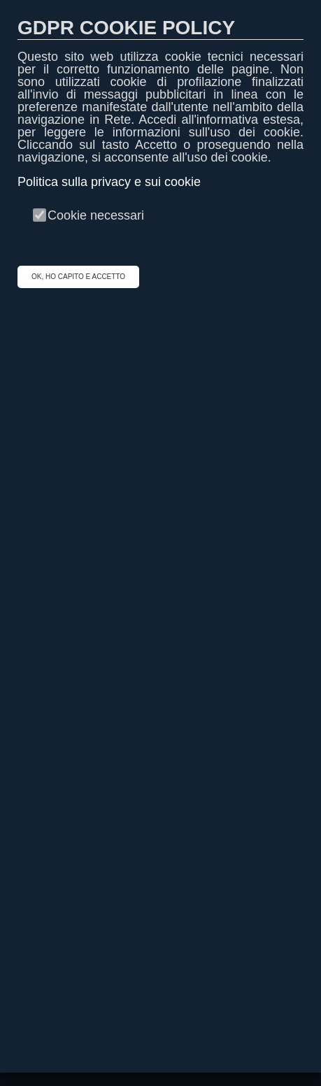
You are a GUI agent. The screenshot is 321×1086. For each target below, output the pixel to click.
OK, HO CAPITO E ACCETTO (78, 276)
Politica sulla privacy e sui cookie (109, 182)
